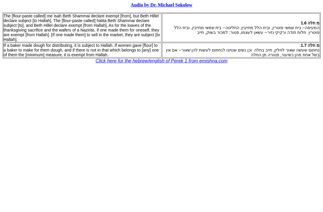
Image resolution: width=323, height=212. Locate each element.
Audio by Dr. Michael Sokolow (161, 4)
